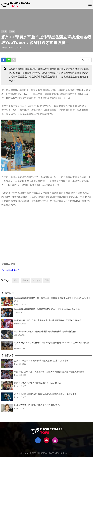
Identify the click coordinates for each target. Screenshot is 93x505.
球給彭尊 (36, 280)
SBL (16, 280)
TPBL (12, 31)
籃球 (4, 31)
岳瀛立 (25, 280)
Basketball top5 (10, 270)
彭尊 (47, 280)
